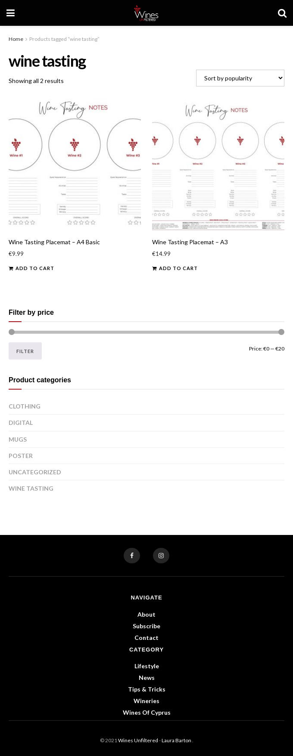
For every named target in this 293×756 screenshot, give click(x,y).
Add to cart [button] (35, 268)
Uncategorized (35, 472)
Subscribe (146, 626)
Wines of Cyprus (147, 712)
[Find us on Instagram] (161, 555)
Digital (21, 422)
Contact (146, 637)
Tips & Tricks (146, 689)
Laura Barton (177, 740)
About (146, 614)
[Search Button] (282, 13)
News (147, 677)
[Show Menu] (10, 13)
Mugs (18, 439)
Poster (21, 455)
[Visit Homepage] (146, 13)
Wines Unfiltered (138, 740)
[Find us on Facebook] (132, 555)
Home (16, 39)
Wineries (146, 700)
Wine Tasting (31, 488)
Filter (25, 351)
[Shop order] (240, 78)
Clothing (25, 406)
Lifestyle (146, 666)
